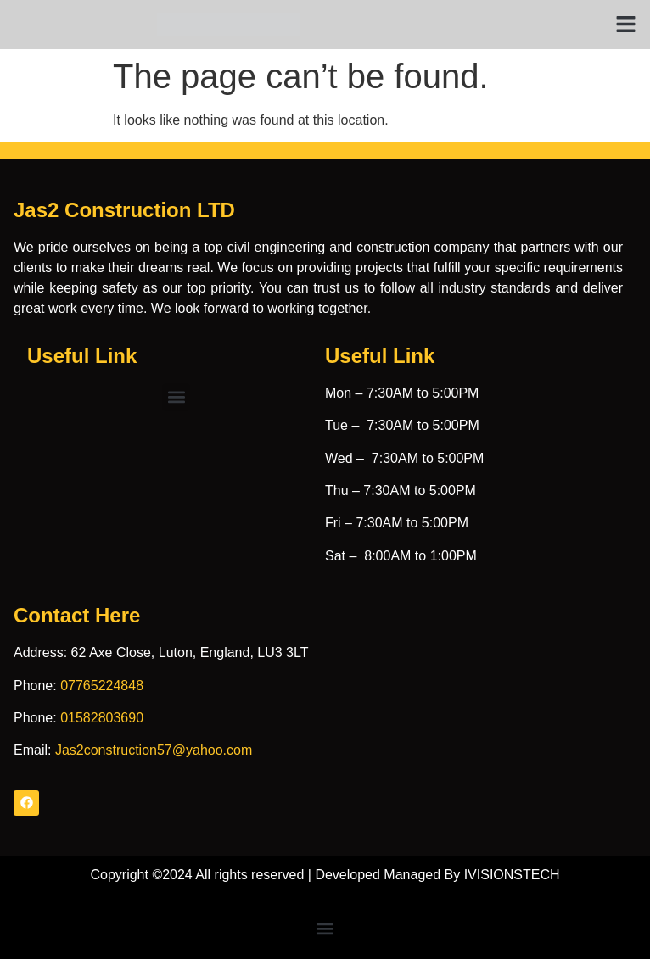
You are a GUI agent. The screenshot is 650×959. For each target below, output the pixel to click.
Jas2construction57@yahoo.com (153, 750)
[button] (626, 24)
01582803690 (101, 718)
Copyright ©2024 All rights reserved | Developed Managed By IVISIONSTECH (324, 874)
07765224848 (101, 685)
